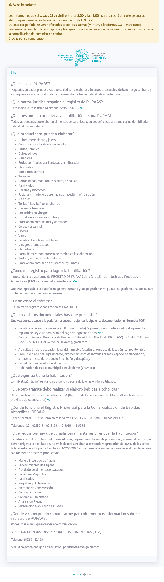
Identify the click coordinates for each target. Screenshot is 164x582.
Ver (80, 108)
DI (81, 574)
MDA (75, 574)
